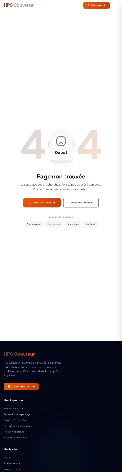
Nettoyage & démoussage (18, 425)
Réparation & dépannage (17, 414)
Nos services (33, 224)
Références (73, 224)
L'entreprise (54, 224)
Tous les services (13, 463)
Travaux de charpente (15, 437)
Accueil (7, 457)
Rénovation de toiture (15, 408)
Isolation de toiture (14, 431)
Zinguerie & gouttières (15, 420)
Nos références (12, 469)
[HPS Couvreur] (19, 5)
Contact (90, 224)
